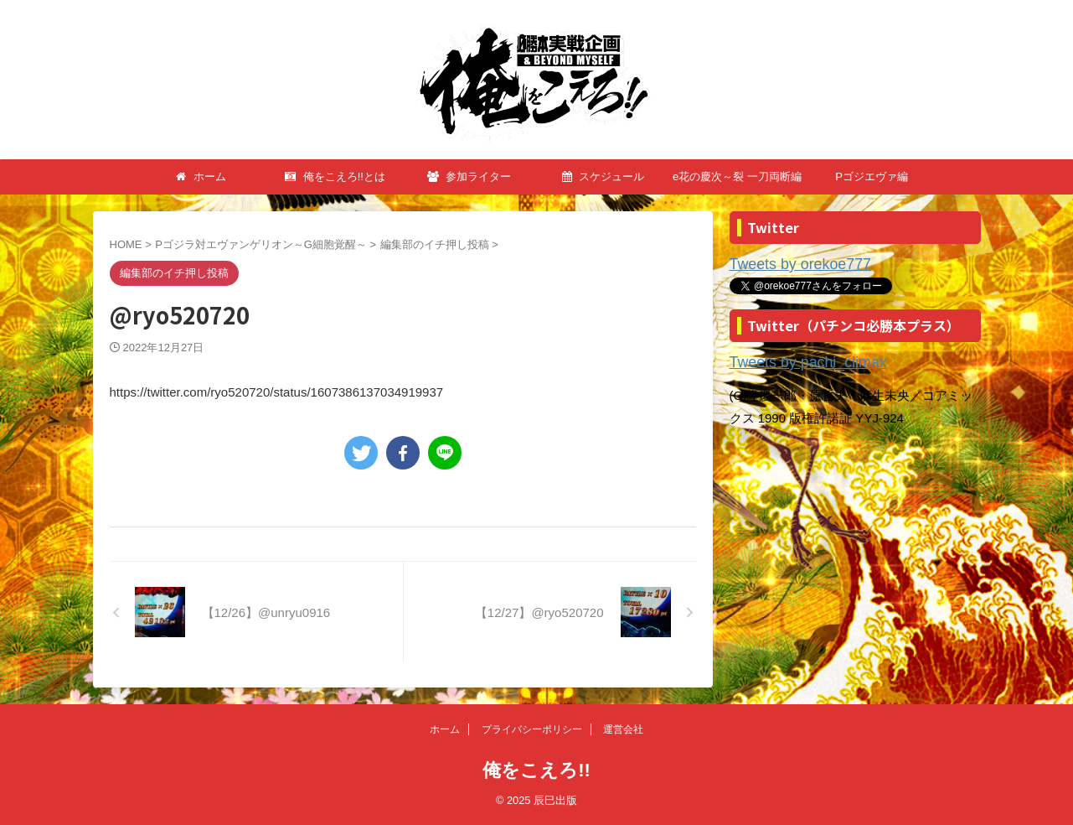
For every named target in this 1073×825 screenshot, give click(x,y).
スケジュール (603, 176)
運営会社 (623, 729)
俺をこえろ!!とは (335, 176)
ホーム (201, 176)
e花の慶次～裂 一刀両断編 (737, 176)
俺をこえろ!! (536, 770)
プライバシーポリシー (532, 729)
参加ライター (469, 176)
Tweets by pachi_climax (796, 359)
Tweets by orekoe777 (789, 264)
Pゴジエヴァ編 (871, 176)
